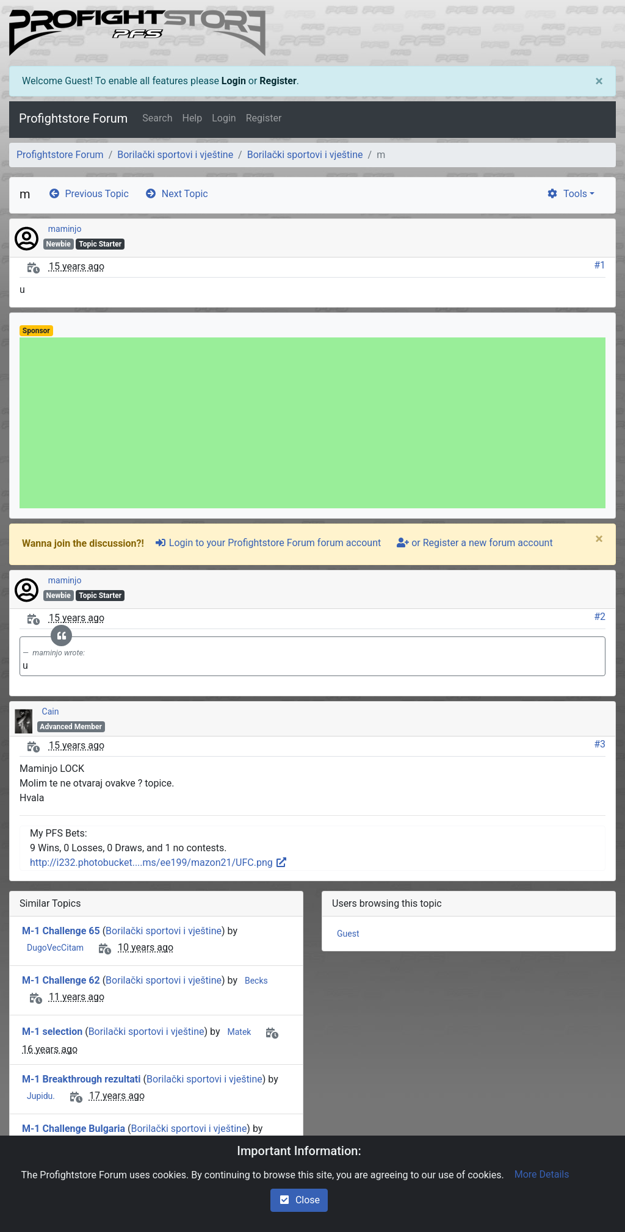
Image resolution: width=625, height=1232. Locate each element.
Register (277, 81)
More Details (542, 1174)
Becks (256, 980)
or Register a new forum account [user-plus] (474, 543)
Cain (50, 711)
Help (192, 118)
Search (157, 118)
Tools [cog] (566, 194)
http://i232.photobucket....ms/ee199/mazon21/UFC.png (158, 862)
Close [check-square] (299, 1200)
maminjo (65, 229)
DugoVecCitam (55, 948)
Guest (348, 933)
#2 (599, 616)
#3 (599, 744)
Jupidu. (41, 1096)
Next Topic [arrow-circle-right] (176, 194)
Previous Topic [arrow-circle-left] (88, 194)
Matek (239, 1032)
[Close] (599, 81)
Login (234, 81)
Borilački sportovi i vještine (175, 154)
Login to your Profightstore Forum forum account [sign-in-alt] (267, 543)
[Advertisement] (312, 422)
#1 (599, 265)
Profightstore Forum (73, 118)
